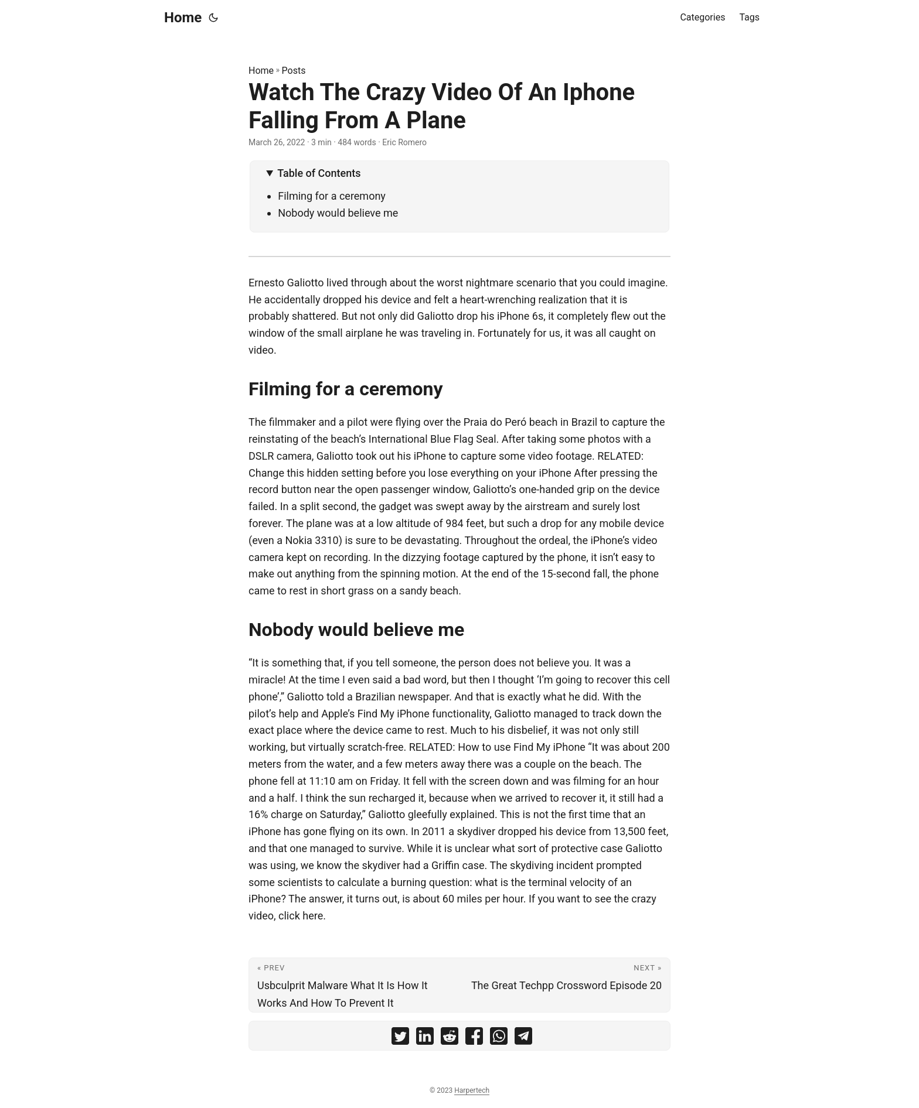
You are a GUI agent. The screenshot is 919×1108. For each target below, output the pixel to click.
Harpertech (471, 1090)
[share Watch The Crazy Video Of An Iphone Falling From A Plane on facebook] (474, 1038)
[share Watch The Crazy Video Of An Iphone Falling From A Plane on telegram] (523, 1038)
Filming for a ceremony (332, 196)
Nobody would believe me (338, 213)
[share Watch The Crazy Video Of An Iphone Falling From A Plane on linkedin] (425, 1038)
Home (183, 17)
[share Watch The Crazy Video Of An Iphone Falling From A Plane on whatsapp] (499, 1038)
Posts (294, 70)
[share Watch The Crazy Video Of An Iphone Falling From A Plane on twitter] (400, 1038)
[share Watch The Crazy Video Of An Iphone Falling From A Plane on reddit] (449, 1038)
